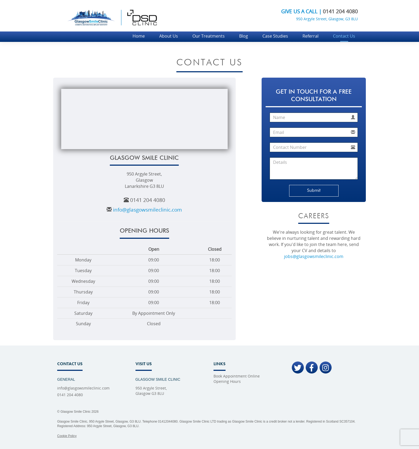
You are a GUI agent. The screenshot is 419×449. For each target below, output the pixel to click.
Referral (310, 36)
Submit (313, 190)
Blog (243, 36)
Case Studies (275, 36)
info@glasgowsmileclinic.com (147, 209)
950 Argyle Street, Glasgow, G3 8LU (327, 18)
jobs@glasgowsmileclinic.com (313, 256)
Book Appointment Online (237, 376)
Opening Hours (227, 381)
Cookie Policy (67, 436)
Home (139, 36)
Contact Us (344, 36)
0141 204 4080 (340, 11)
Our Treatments (208, 36)
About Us (168, 36)
